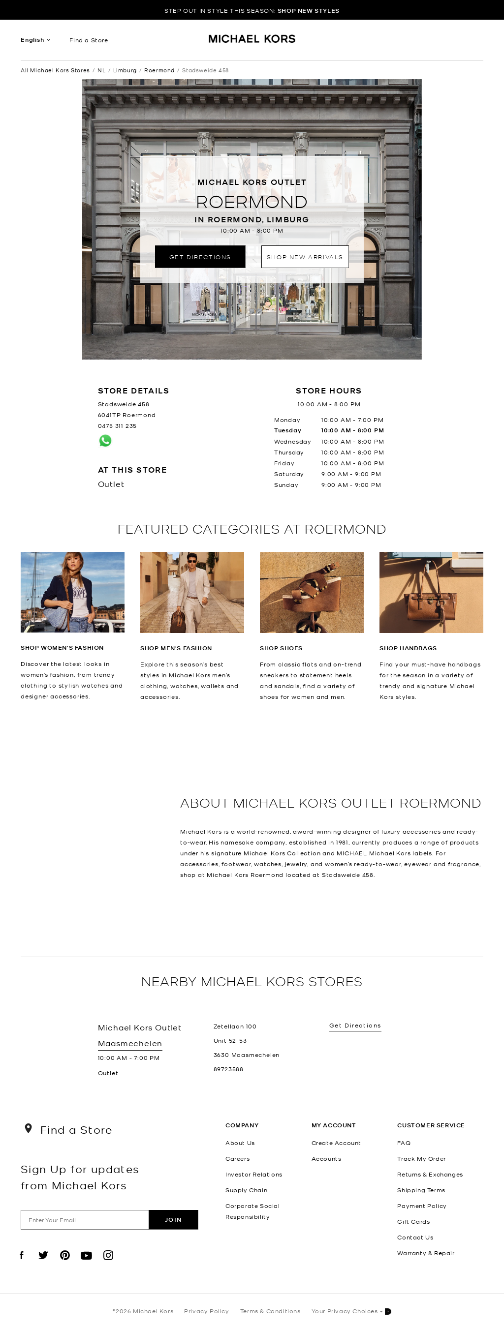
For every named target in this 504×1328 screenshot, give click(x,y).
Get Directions (200, 256)
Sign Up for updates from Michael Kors (80, 1176)
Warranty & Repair (425, 1253)
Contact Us (415, 1237)
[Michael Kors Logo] (252, 42)
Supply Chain (246, 1190)
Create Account (336, 1143)
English (32, 39)
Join (173, 1219)
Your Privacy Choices (351, 1311)
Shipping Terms (421, 1190)
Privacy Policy (206, 1311)
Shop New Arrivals (305, 256)
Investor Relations (254, 1174)
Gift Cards (413, 1221)
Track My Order (421, 1158)
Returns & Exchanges (430, 1174)
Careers (237, 1158)
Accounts (327, 1158)
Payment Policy (421, 1205)
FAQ (403, 1143)
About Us (240, 1143)
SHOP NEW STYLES (309, 10)
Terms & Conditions (270, 1311)
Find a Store (88, 40)
